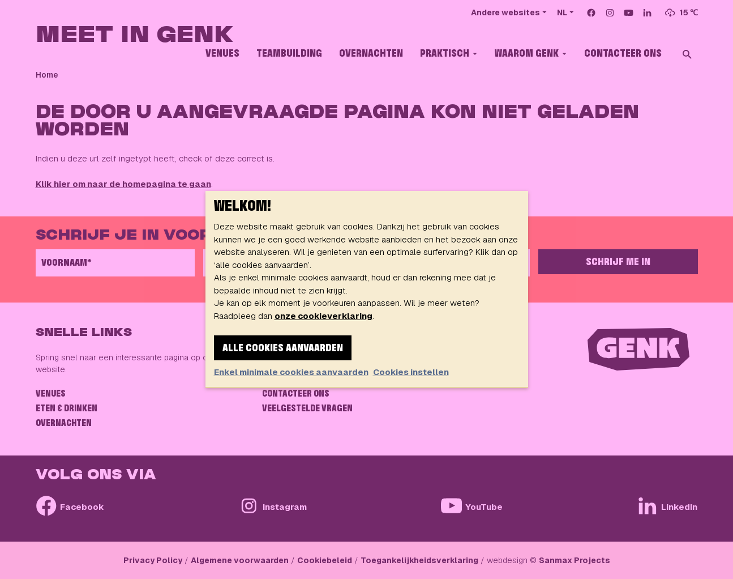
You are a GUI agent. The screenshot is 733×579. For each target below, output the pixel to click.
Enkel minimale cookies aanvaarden (291, 372)
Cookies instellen (411, 372)
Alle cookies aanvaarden (282, 348)
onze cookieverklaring (323, 315)
